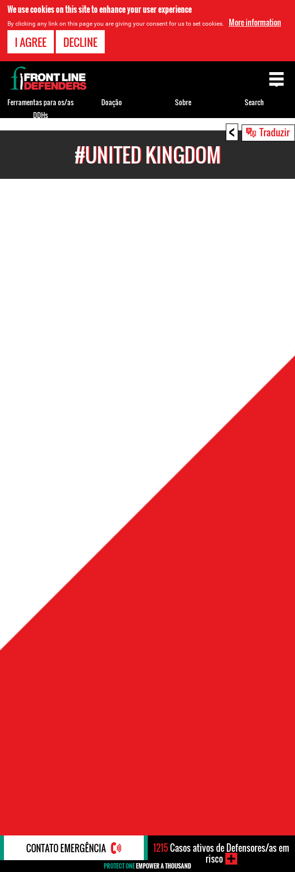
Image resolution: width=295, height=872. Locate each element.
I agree (30, 42)
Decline (80, 42)
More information (255, 22)
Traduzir (274, 132)
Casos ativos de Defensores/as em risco (221, 853)
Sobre (183, 102)
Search (254, 102)
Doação (111, 102)
